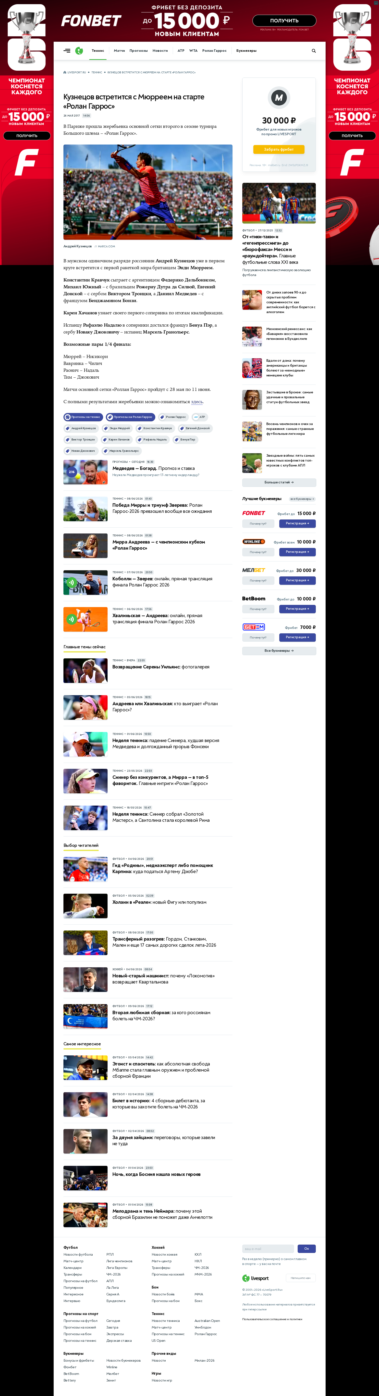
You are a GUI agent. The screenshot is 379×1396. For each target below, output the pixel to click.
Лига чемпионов (119, 1261)
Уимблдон (203, 1327)
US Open (159, 1340)
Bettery (69, 1380)
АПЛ (110, 1281)
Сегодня (113, 1320)
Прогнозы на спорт (81, 1313)
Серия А (113, 1294)
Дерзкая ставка (119, 1340)
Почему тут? (258, 524)
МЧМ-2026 (203, 1274)
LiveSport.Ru (77, 72)
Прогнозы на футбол (80, 1281)
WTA (193, 50)
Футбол (70, 1247)
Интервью (71, 1301)
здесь (197, 402)
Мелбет (112, 1373)
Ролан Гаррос (214, 50)
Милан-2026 (205, 1360)
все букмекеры (302, 499)
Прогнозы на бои (77, 1334)
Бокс (198, 1301)
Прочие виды (164, 1353)
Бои (155, 1287)
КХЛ (198, 1254)
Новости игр (162, 1380)
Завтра (112, 1327)
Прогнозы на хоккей (79, 1327)
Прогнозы (138, 50)
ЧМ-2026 (113, 1274)
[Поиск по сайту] (316, 51)
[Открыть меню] (68, 51)
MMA (199, 1294)
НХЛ (198, 1261)
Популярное (73, 1287)
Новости (160, 50)
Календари (72, 1267)
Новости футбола (78, 1254)
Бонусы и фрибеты (78, 1360)
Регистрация (297, 523)
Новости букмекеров (123, 1360)
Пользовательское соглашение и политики (272, 1319)
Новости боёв (163, 1294)
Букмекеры (246, 50)
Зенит (111, 1380)
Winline (112, 1367)
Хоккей (158, 1247)
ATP (181, 50)
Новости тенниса (166, 1320)
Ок (306, 1249)
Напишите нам (301, 1278)
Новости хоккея (164, 1254)
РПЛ (110, 1254)
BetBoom (71, 1373)
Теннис (98, 50)
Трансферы (72, 1274)
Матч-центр (73, 1261)
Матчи (119, 50)
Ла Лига (112, 1287)
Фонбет (70, 1367)
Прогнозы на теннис (79, 1340)
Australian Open (207, 1320)
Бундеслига (115, 1301)
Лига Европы (116, 1267)
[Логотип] (79, 51)
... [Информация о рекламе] (376, 3)
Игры (156, 1373)
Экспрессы (115, 1334)
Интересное (73, 1294)
